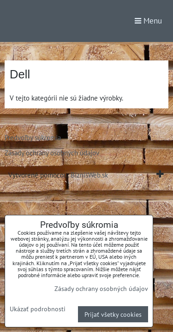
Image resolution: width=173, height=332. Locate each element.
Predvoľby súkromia (33, 137)
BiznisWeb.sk (89, 174)
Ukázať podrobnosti (38, 309)
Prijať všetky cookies (113, 314)
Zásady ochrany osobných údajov (52, 152)
